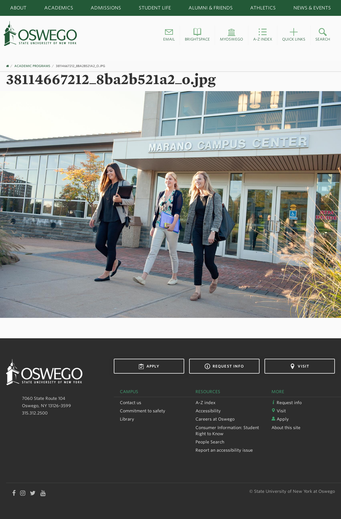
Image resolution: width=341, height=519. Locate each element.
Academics (58, 8)
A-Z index (206, 402)
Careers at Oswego (215, 419)
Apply (149, 366)
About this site (285, 427)
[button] (169, 35)
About (18, 8)
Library (127, 419)
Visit (299, 366)
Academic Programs (32, 66)
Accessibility (208, 410)
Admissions (106, 8)
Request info (224, 366)
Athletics (263, 8)
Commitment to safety (142, 410)
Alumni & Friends (210, 8)
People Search (210, 441)
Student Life (155, 8)
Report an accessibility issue (224, 450)
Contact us (130, 402)
